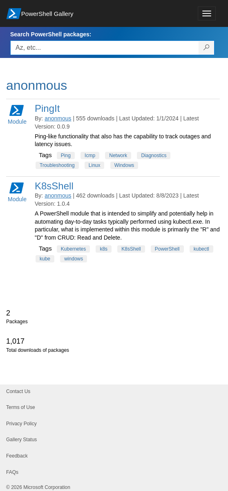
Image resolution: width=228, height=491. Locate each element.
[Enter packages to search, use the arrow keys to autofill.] (104, 47)
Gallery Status (21, 439)
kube (45, 259)
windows (73, 259)
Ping (66, 155)
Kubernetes (73, 249)
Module (17, 114)
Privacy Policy (21, 424)
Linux (95, 165)
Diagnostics (153, 155)
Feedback (17, 456)
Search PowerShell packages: (50, 34)
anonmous (58, 118)
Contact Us (18, 391)
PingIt (47, 108)
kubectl (201, 249)
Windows (124, 165)
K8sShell (54, 185)
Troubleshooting (57, 165)
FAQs (12, 472)
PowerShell (167, 249)
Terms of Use (20, 407)
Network (118, 155)
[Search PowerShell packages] (207, 47)
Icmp (90, 155)
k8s (103, 249)
